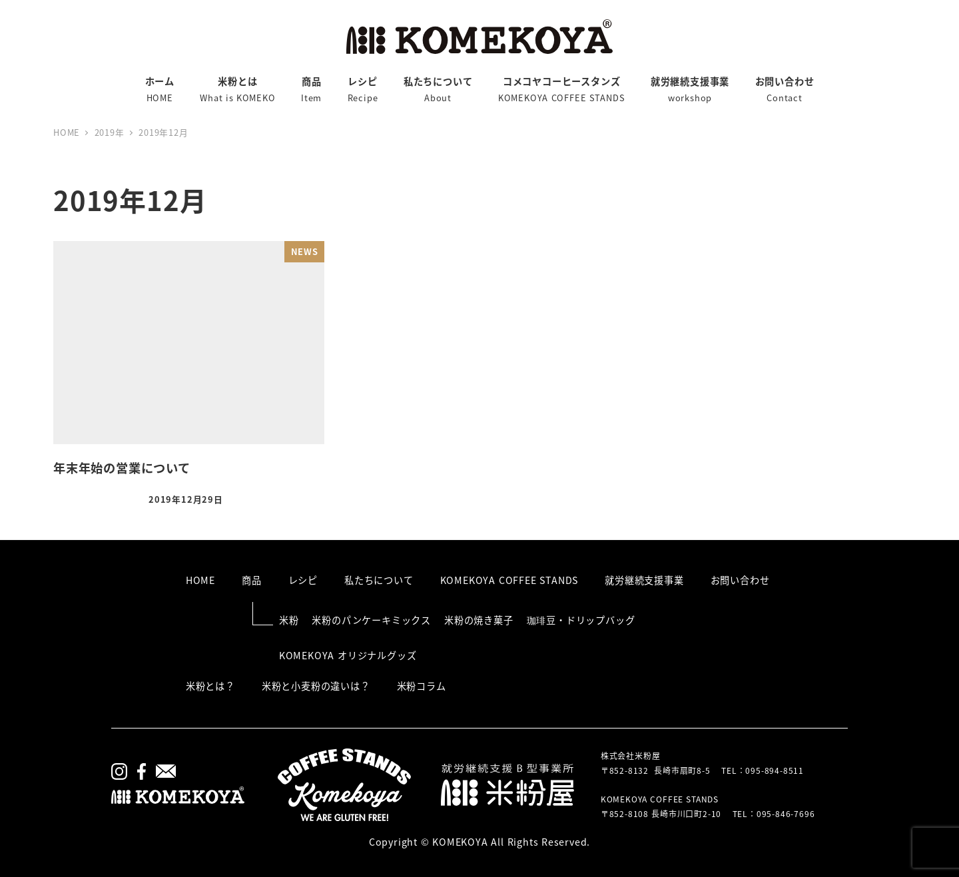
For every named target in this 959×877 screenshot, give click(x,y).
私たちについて (379, 580)
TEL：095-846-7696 (774, 813)
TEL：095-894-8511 (762, 770)
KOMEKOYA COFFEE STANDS (509, 580)
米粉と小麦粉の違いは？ (316, 686)
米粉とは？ (210, 686)
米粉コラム (421, 686)
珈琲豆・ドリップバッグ (581, 620)
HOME (200, 580)
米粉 (289, 620)
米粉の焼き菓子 (478, 620)
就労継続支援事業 (644, 580)
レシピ (303, 580)
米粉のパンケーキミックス (371, 620)
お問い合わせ (740, 580)
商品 (252, 580)
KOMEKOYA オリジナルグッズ (348, 655)
